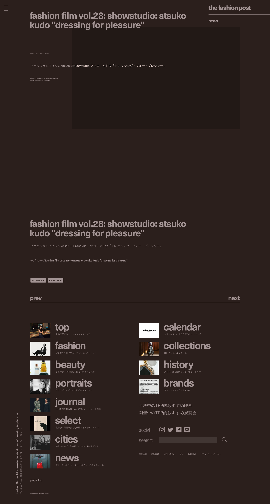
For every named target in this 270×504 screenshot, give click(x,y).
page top (36, 480)
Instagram (162, 429)
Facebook (178, 429)
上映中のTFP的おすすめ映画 (165, 405)
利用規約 (192, 454)
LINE (187, 429)
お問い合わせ (169, 454)
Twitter (170, 429)
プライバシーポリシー (210, 454)
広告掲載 (155, 454)
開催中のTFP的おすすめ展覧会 (167, 413)
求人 (182, 454)
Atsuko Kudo (55, 280)
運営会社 (143, 454)
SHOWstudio (38, 280)
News (213, 20)
